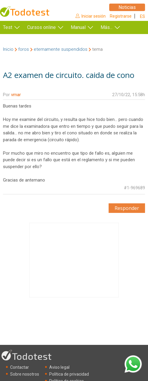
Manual (78, 27)
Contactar (19, 367)
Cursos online (41, 27)
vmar (16, 94)
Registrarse (121, 16)
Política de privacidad (69, 374)
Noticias (127, 7)
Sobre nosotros (24, 374)
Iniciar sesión (93, 16)
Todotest (30, 12)
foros (23, 49)
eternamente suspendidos (60, 49)
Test (7, 27)
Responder (127, 208)
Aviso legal (59, 367)
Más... (106, 27)
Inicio (8, 49)
